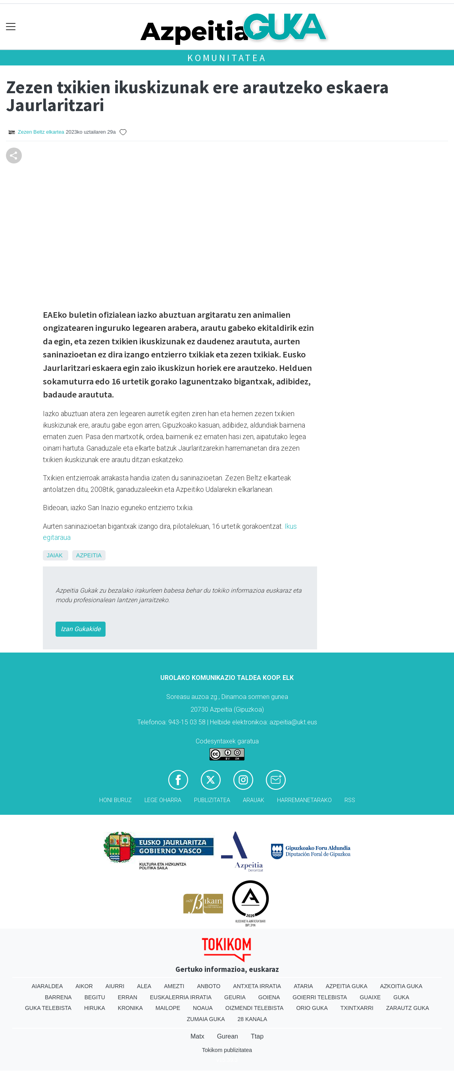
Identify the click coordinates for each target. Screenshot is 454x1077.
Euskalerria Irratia (181, 997)
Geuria (235, 997)
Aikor (84, 986)
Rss (349, 800)
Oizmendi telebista (254, 1008)
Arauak (253, 800)
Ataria (303, 986)
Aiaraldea (47, 986)
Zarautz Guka (407, 1008)
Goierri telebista (319, 997)
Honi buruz (115, 800)
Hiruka (94, 1008)
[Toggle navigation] (10, 27)
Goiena (269, 997)
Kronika (130, 1008)
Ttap (257, 1036)
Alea (144, 986)
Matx (197, 1036)
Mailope (168, 1008)
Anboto (208, 986)
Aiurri (115, 986)
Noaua (203, 1008)
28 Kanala (252, 1019)
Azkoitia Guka (401, 986)
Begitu (95, 997)
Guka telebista (48, 1008)
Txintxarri (356, 1008)
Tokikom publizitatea (227, 1050)
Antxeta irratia (257, 986)
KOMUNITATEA (227, 58)
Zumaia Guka (206, 1019)
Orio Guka (311, 1008)
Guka (401, 997)
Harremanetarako (304, 800)
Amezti (174, 986)
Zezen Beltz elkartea (41, 132)
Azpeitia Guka (346, 986)
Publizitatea (212, 800)
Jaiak (55, 555)
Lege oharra (162, 800)
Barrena (58, 997)
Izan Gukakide (80, 629)
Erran (127, 997)
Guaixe (370, 997)
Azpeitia (89, 555)
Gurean (227, 1036)
